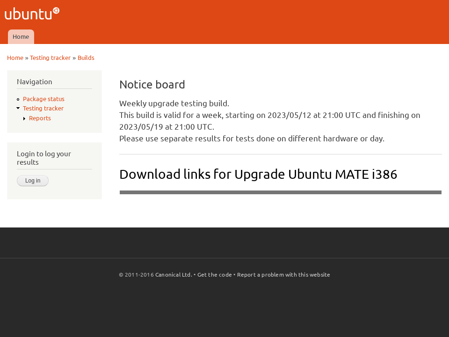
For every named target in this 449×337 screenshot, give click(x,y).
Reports (40, 118)
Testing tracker (50, 57)
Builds (86, 57)
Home (21, 36)
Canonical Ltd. (173, 274)
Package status (44, 98)
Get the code (214, 274)
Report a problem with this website (284, 274)
